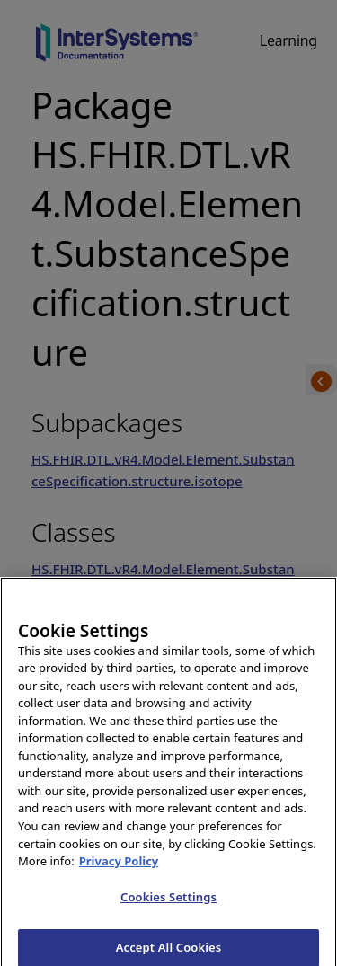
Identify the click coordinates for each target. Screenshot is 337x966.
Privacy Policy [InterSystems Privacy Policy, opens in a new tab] (119, 868)
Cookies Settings (168, 903)
